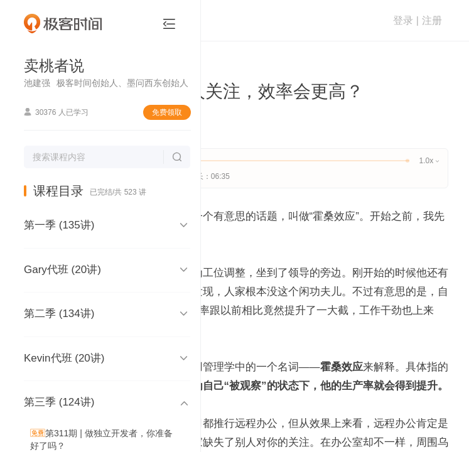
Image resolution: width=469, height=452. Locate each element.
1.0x (429, 160)
